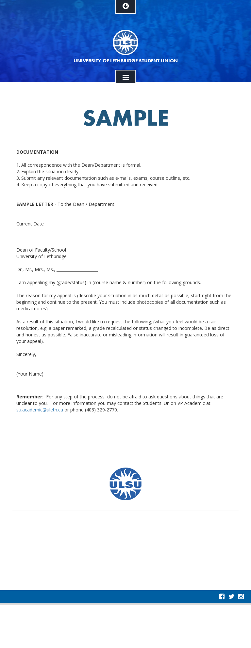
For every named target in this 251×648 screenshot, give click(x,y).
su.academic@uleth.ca (39, 410)
